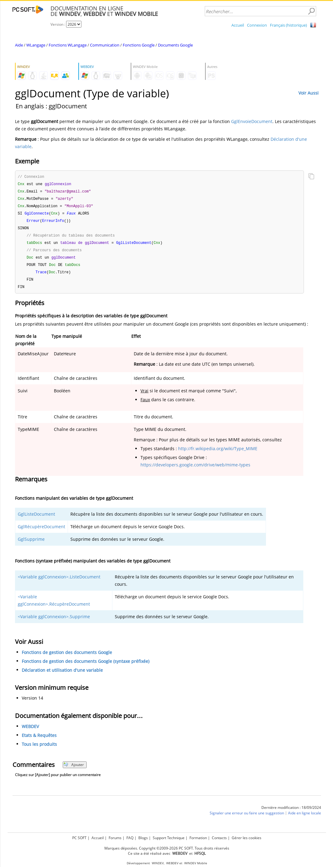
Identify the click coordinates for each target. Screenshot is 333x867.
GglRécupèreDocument (41, 531)
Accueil (237, 25)
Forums (115, 837)
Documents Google (175, 45)
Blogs (143, 837)
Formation (198, 837)
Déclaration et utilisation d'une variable (62, 675)
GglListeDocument (36, 519)
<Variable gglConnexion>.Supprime (54, 621)
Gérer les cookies (246, 837)
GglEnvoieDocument (251, 121)
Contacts (219, 837)
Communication (104, 45)
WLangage (35, 45)
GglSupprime (31, 544)
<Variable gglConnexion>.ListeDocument (59, 582)
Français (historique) (288, 25)
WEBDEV (30, 731)
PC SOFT (79, 837)
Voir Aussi (308, 93)
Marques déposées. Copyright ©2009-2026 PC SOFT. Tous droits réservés (166, 848)
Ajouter (73, 769)
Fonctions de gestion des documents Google (67, 657)
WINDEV (158, 863)
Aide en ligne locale (304, 817)
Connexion (257, 25)
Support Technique (169, 837)
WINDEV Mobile (195, 863)
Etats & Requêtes (39, 740)
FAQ (129, 837)
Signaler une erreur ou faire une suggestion (247, 817)
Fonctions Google (139, 45)
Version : (58, 24)
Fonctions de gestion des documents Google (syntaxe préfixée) (85, 666)
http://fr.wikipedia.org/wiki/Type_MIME (217, 453)
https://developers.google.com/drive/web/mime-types (195, 470)
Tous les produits (39, 749)
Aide (19, 45)
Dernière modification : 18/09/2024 (291, 812)
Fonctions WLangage (68, 45)
